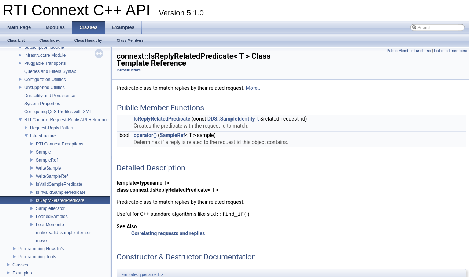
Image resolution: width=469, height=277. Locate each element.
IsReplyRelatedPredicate (60, 200)
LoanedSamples (52, 216)
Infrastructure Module (45, 55)
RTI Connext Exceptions (59, 144)
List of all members (450, 50)
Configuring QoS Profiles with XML (58, 111)
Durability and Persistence (49, 95)
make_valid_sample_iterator (63, 232)
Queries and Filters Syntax (50, 71)
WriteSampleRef (52, 176)
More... (254, 88)
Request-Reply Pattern (52, 127)
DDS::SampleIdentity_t (233, 119)
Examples (22, 273)
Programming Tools (37, 256)
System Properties (42, 103)
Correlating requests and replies (168, 233)
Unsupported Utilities (44, 87)
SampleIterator (50, 208)
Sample (43, 152)
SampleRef (47, 160)
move (41, 240)
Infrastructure (43, 135)
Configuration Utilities (45, 79)
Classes (20, 264)
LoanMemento (50, 224)
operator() (145, 135)
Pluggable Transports (45, 63)
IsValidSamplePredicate (59, 184)
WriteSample (48, 168)
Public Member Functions (409, 50)
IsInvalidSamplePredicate (60, 192)
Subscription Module (44, 47)
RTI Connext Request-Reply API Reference (66, 119)
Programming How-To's (41, 248)
